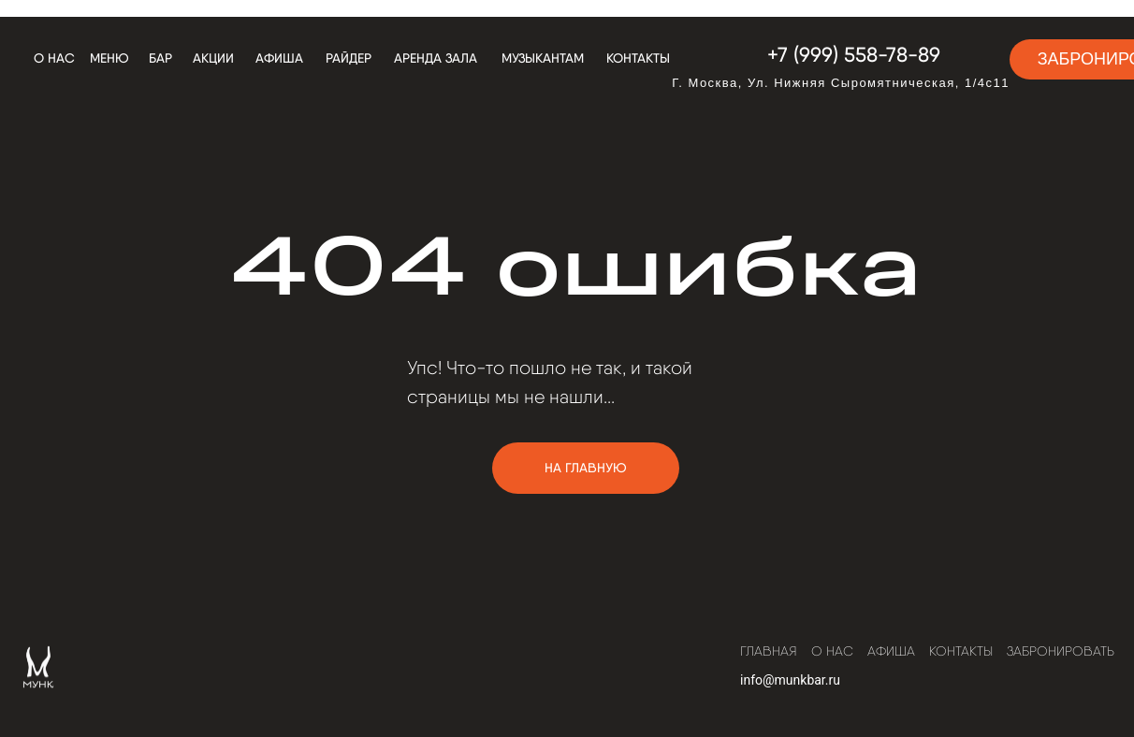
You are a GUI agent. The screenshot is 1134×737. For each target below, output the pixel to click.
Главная (768, 650)
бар (160, 58)
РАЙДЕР (348, 58)
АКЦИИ (213, 58)
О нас (54, 58)
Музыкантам (543, 58)
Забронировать (1060, 650)
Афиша (279, 58)
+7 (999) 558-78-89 (853, 54)
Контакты (638, 58)
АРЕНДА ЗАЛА (435, 58)
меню (109, 58)
